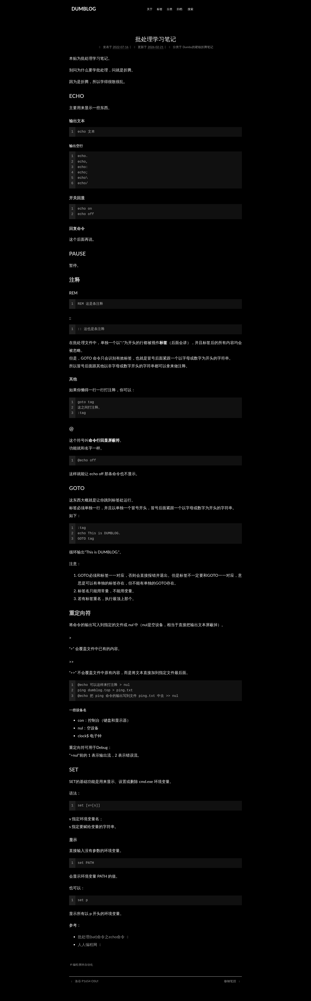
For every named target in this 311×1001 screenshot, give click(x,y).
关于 (149, 9)
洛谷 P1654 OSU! (86, 981)
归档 (179, 9)
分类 (169, 9)
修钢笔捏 (230, 981)
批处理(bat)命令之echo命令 (101, 936)
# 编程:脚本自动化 (81, 964)
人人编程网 (87, 944)
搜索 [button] (190, 9)
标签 (159, 9)
